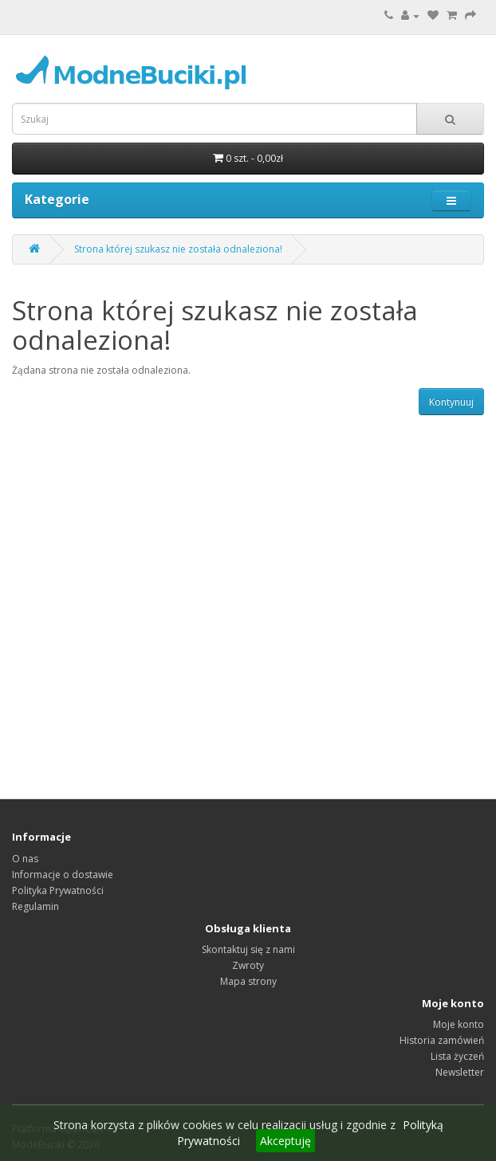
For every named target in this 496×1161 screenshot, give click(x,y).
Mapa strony (248, 981)
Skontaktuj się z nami (248, 949)
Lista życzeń (457, 1056)
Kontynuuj (451, 402)
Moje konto (458, 1024)
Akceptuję (285, 1140)
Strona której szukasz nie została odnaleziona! (178, 249)
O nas (25, 858)
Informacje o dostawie (62, 874)
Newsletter (459, 1072)
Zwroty (248, 965)
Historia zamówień (442, 1040)
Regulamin (35, 906)
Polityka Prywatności (58, 890)
